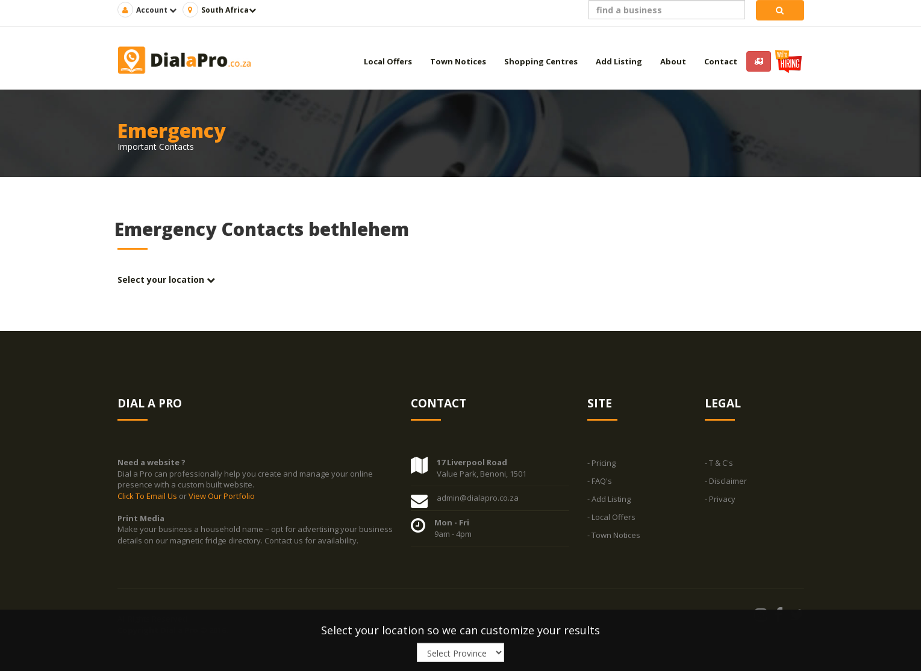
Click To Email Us (148, 495)
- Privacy (720, 499)
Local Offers (388, 61)
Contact (720, 61)
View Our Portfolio (222, 495)
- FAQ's (599, 481)
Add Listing (619, 61)
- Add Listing (609, 499)
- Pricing (601, 463)
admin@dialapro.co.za (478, 498)
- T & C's (719, 463)
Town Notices (458, 61)
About (673, 61)
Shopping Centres (541, 61)
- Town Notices (613, 535)
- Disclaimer (726, 481)
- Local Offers (611, 517)
